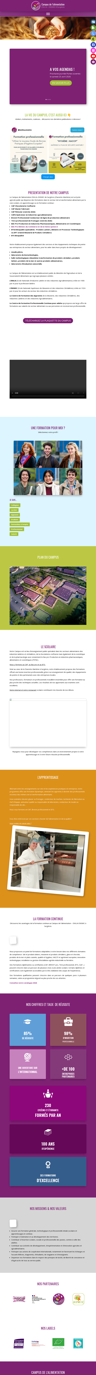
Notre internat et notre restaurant (23, 690)
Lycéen (14, 510)
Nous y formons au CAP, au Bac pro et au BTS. (27, 664)
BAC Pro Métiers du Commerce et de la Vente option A (34, 227)
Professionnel (17, 529)
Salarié (14, 534)
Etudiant (14, 519)
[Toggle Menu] (48, 14)
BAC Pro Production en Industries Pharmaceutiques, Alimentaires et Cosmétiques (46, 224)
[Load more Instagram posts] (48, 176)
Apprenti (14, 515)
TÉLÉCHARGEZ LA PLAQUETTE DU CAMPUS (48, 320)
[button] (28, 154)
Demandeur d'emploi (19, 524)
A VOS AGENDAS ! (62, 71)
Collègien (15, 505)
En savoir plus (61, 84)
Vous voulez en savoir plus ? (20, 823)
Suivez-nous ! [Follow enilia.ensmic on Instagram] (77, 130)
